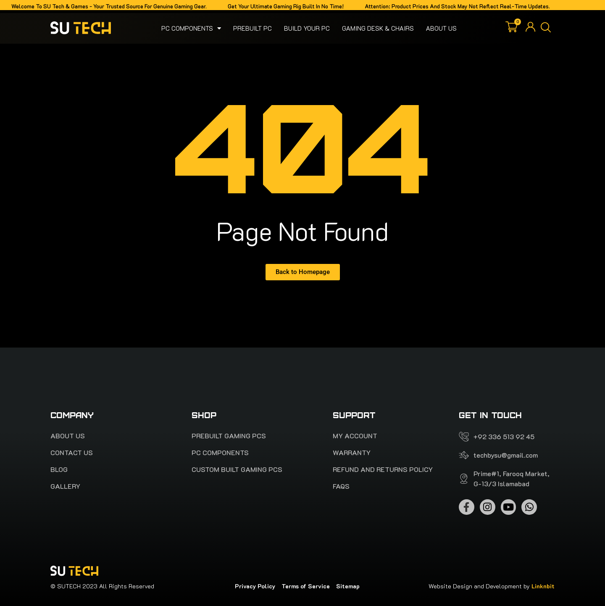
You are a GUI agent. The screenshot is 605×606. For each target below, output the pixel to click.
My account (355, 436)
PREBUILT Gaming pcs (229, 436)
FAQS (341, 486)
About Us (441, 28)
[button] (546, 28)
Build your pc (307, 28)
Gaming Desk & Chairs (378, 28)
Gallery (65, 486)
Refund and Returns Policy (383, 469)
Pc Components (191, 28)
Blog (59, 469)
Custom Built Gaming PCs (237, 469)
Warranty (352, 452)
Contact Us (71, 452)
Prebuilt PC (252, 28)
